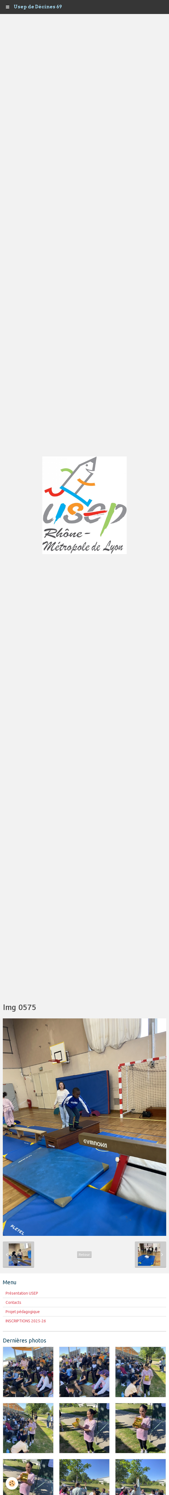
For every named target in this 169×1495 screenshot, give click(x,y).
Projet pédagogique (23, 1311)
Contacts (13, 1302)
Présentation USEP (22, 1293)
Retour (84, 1254)
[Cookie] (12, 1483)
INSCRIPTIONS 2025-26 (26, 1321)
